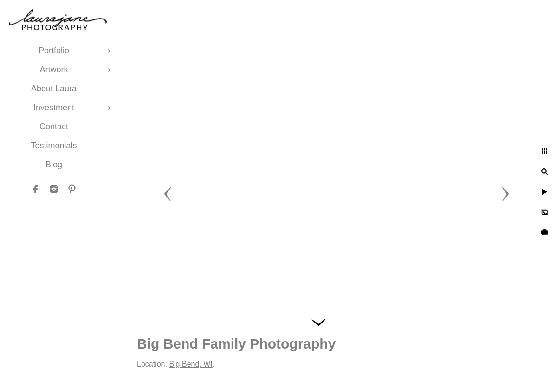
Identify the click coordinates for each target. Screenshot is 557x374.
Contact (53, 126)
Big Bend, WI (190, 364)
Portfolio (54, 50)
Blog (53, 164)
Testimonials (54, 145)
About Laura (54, 88)
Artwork (53, 69)
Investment (53, 107)
